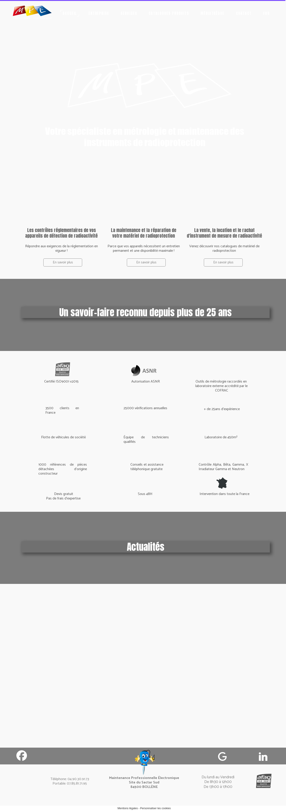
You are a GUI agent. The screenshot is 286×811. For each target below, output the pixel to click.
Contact (244, 13)
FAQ (266, 13)
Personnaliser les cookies (155, 808)
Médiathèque (212, 13)
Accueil (70, 13)
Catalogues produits (169, 13)
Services (129, 13)
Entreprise (98, 13)
